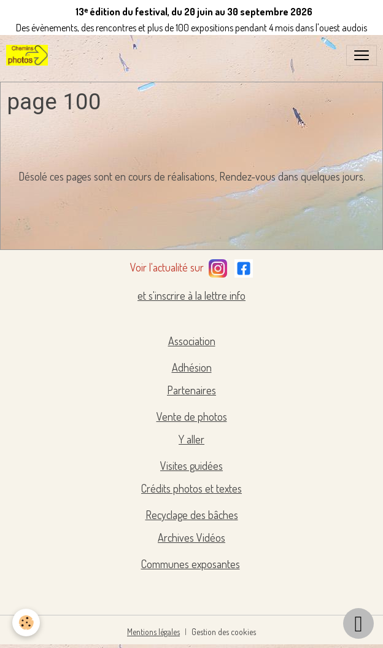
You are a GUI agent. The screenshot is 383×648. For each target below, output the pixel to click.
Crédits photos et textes (191, 488)
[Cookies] (26, 622)
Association (191, 341)
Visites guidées (191, 465)
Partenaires (191, 390)
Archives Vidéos (191, 537)
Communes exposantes (190, 564)
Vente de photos (192, 416)
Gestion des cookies (224, 632)
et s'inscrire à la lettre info (191, 295)
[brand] (29, 55)
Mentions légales (153, 632)
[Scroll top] (358, 623)
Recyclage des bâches (191, 514)
